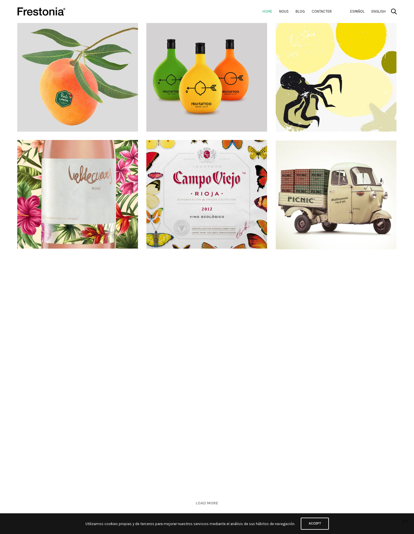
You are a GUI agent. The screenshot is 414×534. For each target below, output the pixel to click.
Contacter (322, 11)
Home (267, 11)
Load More (207, 503)
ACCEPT (315, 523)
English (378, 11)
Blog (300, 11)
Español (357, 11)
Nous (284, 11)
